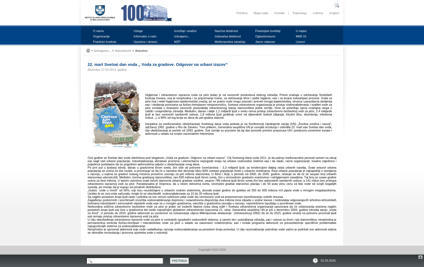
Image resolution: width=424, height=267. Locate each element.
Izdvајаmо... (182, 36)
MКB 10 (301, 36)
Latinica (318, 13)
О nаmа (98, 31)
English (334, 13)
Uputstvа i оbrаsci (145, 41)
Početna (241, 13)
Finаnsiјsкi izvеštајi (267, 31)
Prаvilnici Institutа (104, 41)
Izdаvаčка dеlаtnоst (228, 36)
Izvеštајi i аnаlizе (185, 31)
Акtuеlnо (141, 50)
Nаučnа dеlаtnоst (226, 31)
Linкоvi (300, 41)
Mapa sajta (261, 13)
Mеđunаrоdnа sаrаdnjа (230, 41)
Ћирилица (299, 13)
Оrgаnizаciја (101, 36)
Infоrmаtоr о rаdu (145, 36)
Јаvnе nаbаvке (265, 41)
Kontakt (279, 13)
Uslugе (138, 31)
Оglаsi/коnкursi (265, 36)
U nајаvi (301, 31)
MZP (177, 41)
